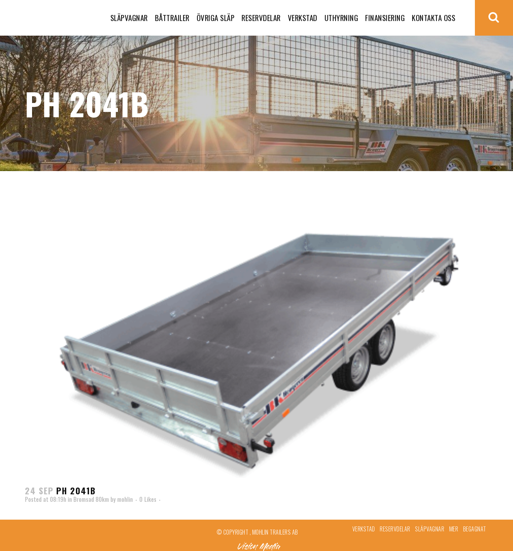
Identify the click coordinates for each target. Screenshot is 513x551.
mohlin (125, 499)
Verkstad (363, 529)
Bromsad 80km (91, 499)
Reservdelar (395, 529)
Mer (453, 529)
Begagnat (474, 529)
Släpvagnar (429, 529)
